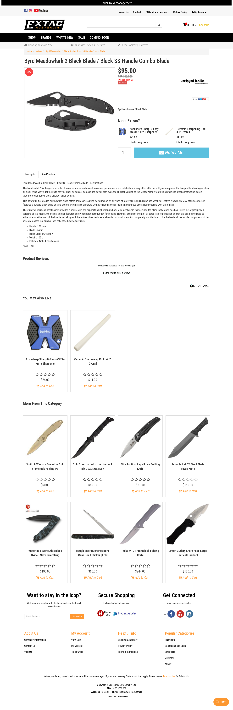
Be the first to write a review (116, 272)
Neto (126, 696)
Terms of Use (169, 676)
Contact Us (29, 645)
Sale (81, 37)
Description (30, 174)
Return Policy (180, 12)
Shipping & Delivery (128, 639)
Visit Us (28, 651)
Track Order (77, 651)
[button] (116, 272)
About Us (123, 12)
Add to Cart (45, 386)
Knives (168, 663)
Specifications (48, 174)
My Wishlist (77, 645)
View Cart (76, 639)
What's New (64, 37)
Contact (137, 12)
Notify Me (171, 152)
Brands (46, 37)
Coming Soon (99, 37)
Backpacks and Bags (175, 645)
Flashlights (170, 639)
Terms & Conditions (128, 651)
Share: (200, 99)
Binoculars (170, 651)
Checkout (203, 25)
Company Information (35, 639)
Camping (169, 657)
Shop (32, 37)
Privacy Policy (125, 645)
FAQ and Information (157, 12)
